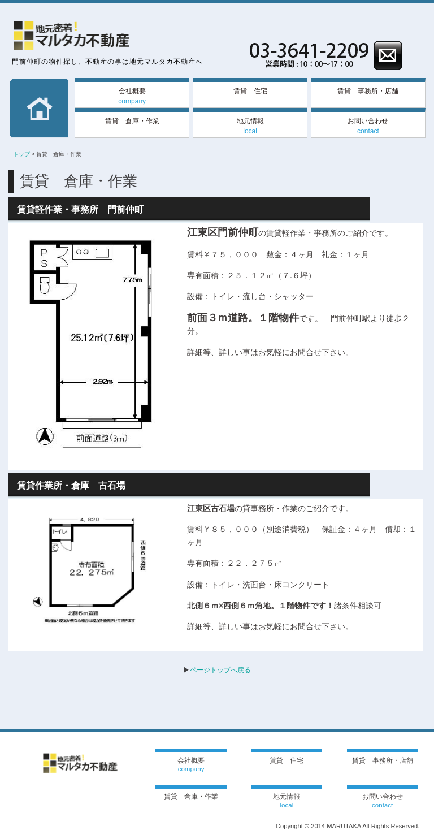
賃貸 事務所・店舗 (367, 91)
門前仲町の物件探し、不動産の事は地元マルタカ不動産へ (107, 62)
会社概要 (132, 96)
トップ (21, 154)
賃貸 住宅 (250, 91)
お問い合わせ (368, 126)
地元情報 (250, 126)
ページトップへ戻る (220, 670)
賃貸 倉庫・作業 (132, 121)
